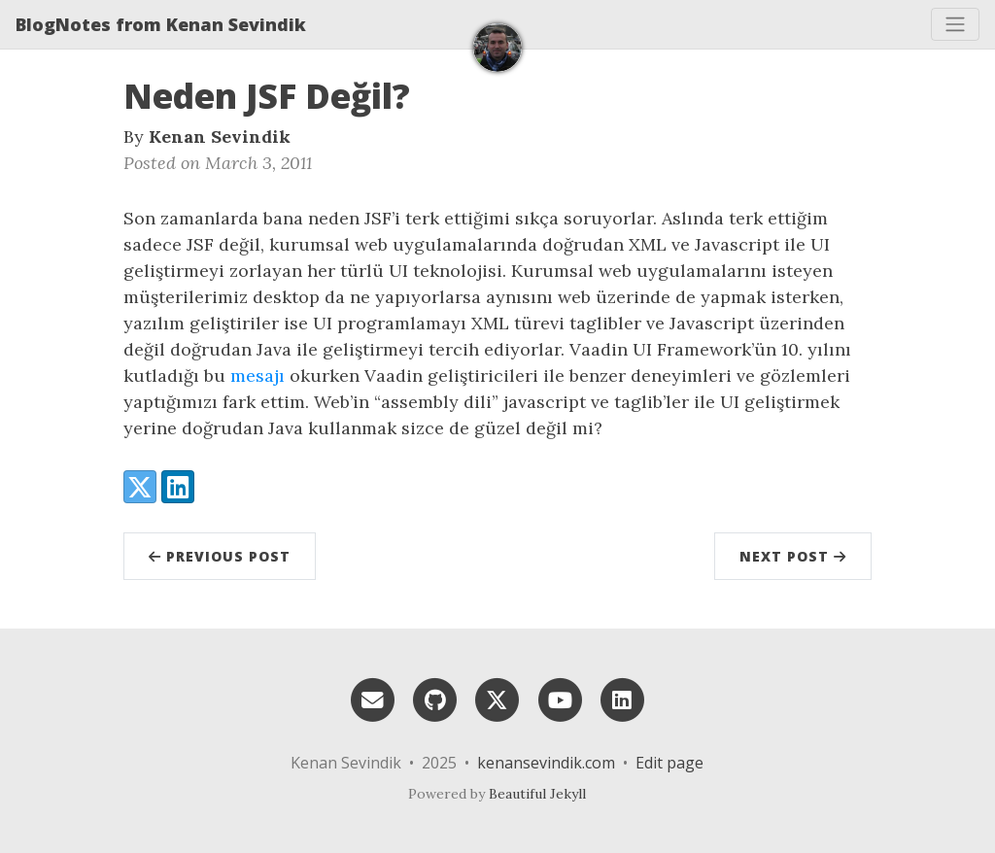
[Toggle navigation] (955, 24)
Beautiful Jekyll (537, 793)
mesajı (257, 375)
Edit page (669, 762)
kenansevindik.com (546, 762)
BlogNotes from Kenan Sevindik (161, 24)
